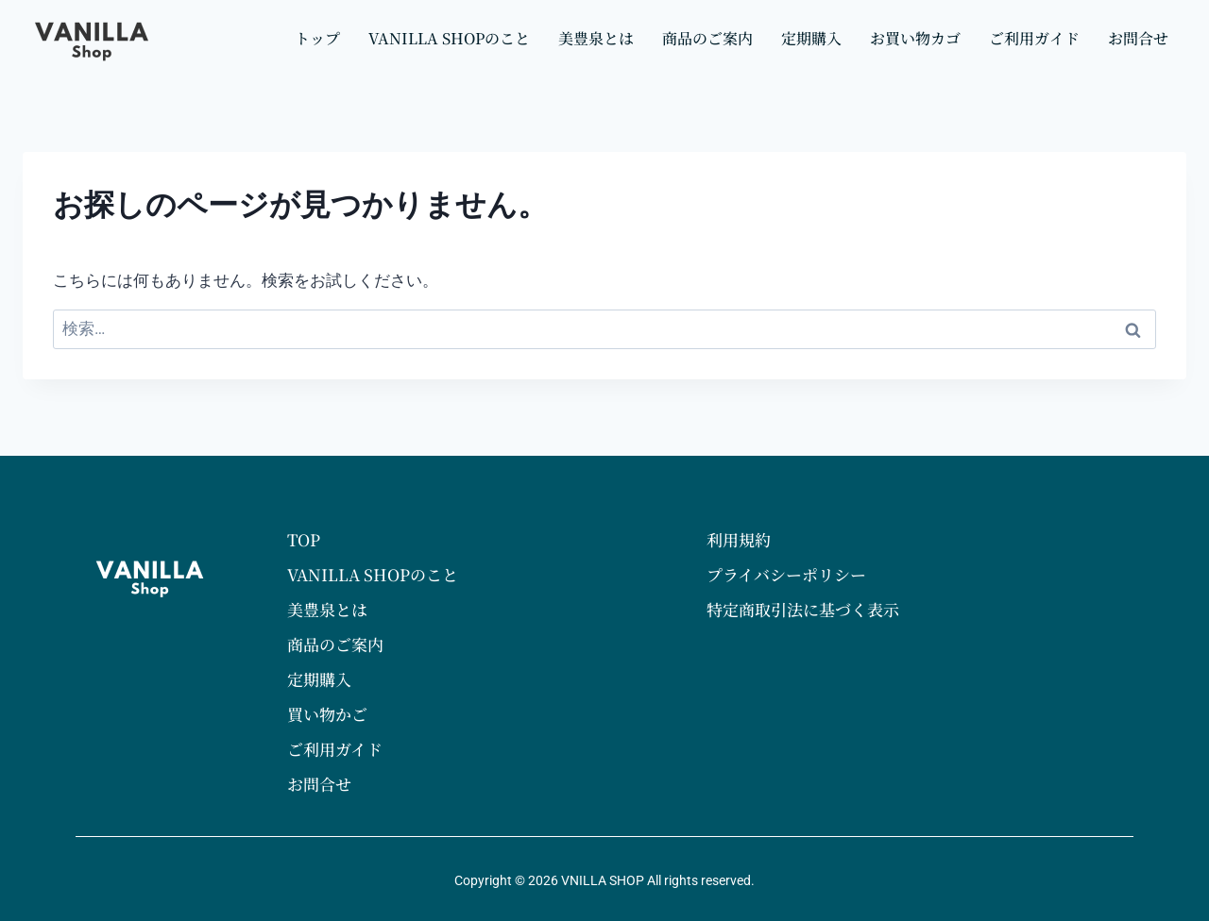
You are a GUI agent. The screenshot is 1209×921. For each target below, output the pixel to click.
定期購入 (811, 38)
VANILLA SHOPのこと (449, 38)
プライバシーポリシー (786, 574)
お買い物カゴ (915, 38)
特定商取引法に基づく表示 (803, 609)
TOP (303, 539)
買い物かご (327, 714)
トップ (317, 38)
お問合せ (1138, 38)
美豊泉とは (596, 38)
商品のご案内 (707, 38)
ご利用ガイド (1034, 38)
